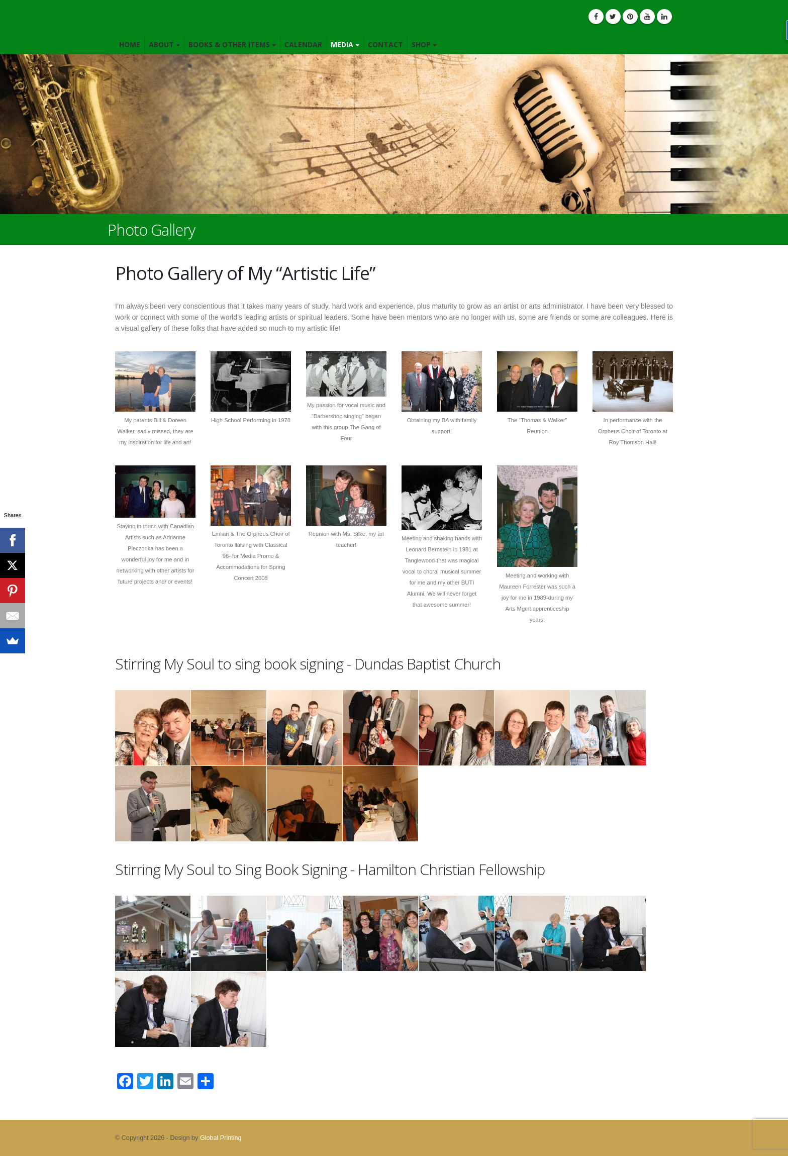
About (161, 44)
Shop (421, 44)
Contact (385, 44)
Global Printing (221, 1137)
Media (342, 44)
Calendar (303, 44)
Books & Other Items (229, 44)
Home (129, 44)
